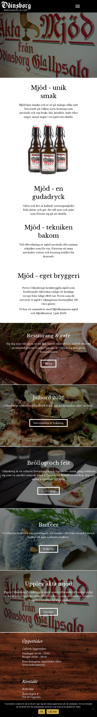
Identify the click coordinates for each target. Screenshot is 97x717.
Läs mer (52, 711)
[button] (48, 363)
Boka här (28, 689)
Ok (41, 711)
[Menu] (77, 6)
